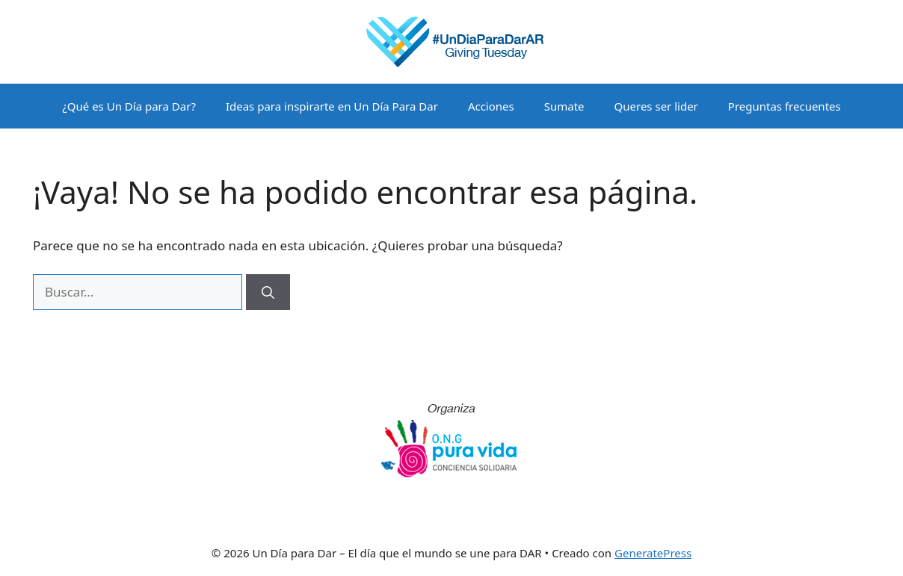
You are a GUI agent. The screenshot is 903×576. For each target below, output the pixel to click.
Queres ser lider (656, 106)
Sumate (564, 106)
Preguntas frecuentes (784, 106)
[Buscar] (268, 292)
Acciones (491, 106)
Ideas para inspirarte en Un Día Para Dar (332, 106)
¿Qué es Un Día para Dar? (129, 106)
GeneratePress (652, 552)
